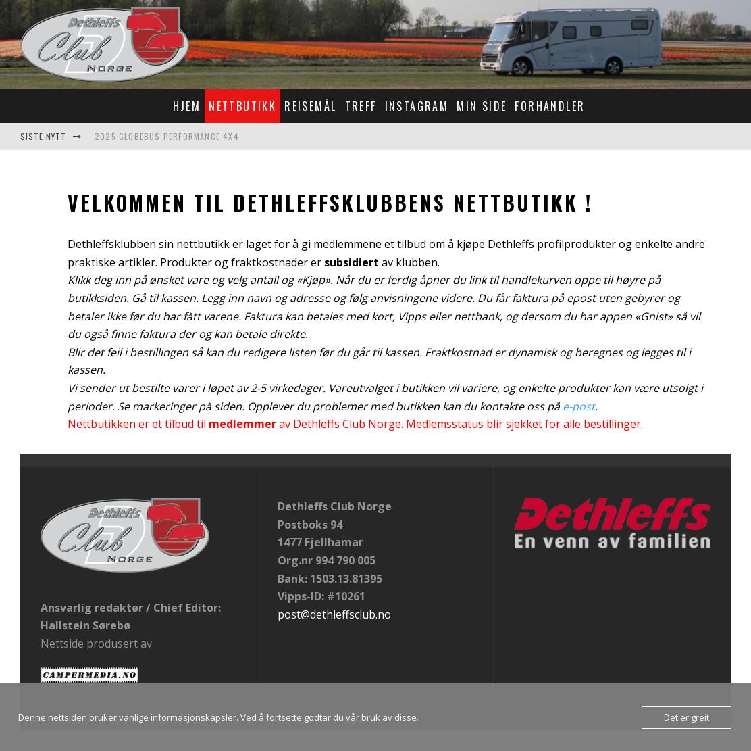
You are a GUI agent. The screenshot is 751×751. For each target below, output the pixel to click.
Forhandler (550, 106)
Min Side (482, 106)
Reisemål (310, 106)
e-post (579, 406)
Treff (361, 106)
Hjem (187, 106)
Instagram (417, 106)
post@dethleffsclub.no (334, 614)
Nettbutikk (242, 106)
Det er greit (686, 717)
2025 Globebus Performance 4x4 (167, 136)
